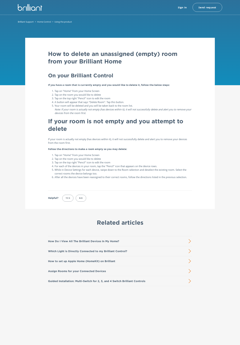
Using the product (63, 21)
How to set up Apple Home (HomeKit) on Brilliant (81, 261)
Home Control (44, 21)
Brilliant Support (26, 21)
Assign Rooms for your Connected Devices (77, 271)
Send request (207, 7)
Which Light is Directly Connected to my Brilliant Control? (87, 251)
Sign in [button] (182, 7)
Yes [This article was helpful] (68, 198)
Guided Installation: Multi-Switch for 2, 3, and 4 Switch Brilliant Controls (96, 281)
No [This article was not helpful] (81, 198)
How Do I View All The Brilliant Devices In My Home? (83, 241)
